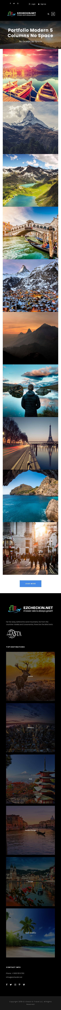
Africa (30, 676)
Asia (30, 779)
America (31, 728)
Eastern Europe (30, 830)
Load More (30, 584)
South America (30, 933)
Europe (30, 882)
